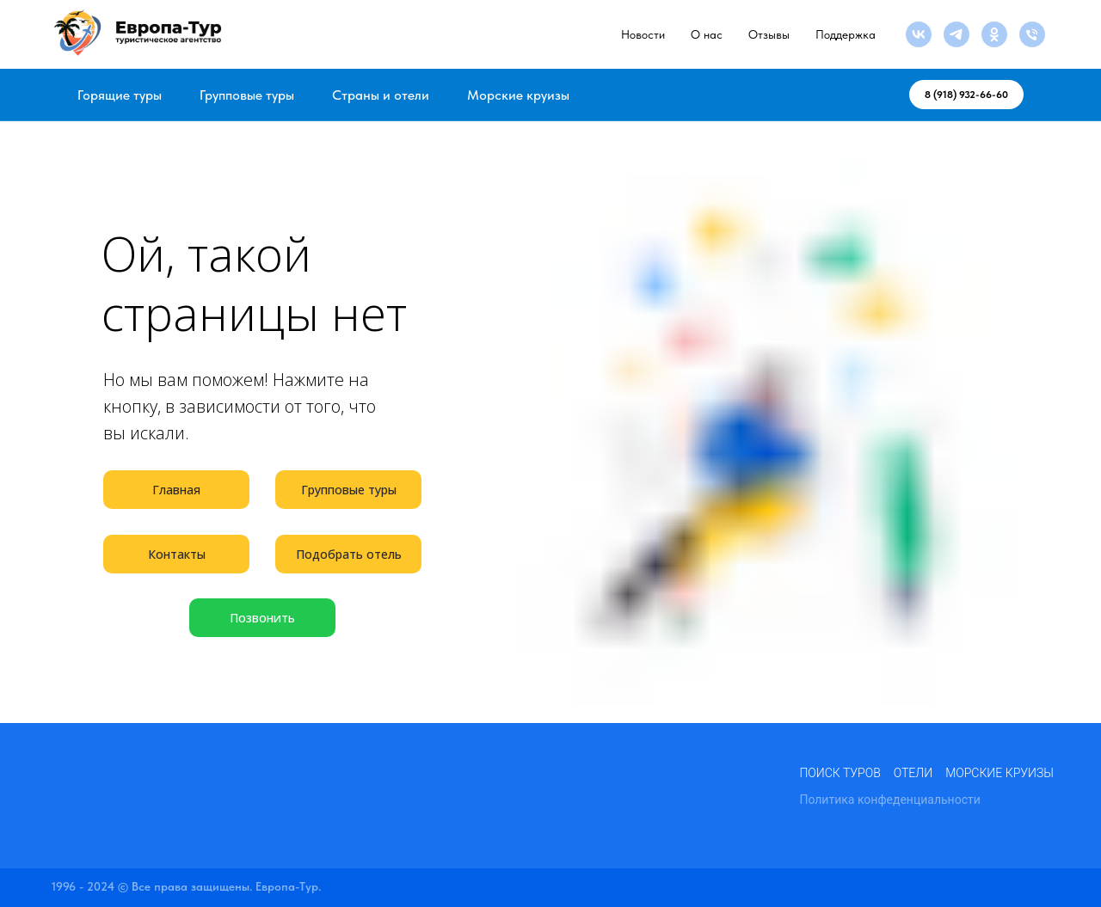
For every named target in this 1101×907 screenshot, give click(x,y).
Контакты (177, 554)
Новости (643, 34)
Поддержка (845, 34)
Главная (176, 489)
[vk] (919, 34)
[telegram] (956, 34)
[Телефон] (1032, 34)
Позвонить (262, 618)
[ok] (994, 34)
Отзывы (769, 34)
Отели (913, 773)
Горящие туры (119, 95)
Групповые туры (247, 95)
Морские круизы (518, 95)
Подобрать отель (349, 554)
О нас (707, 34)
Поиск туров (839, 773)
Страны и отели (380, 95)
